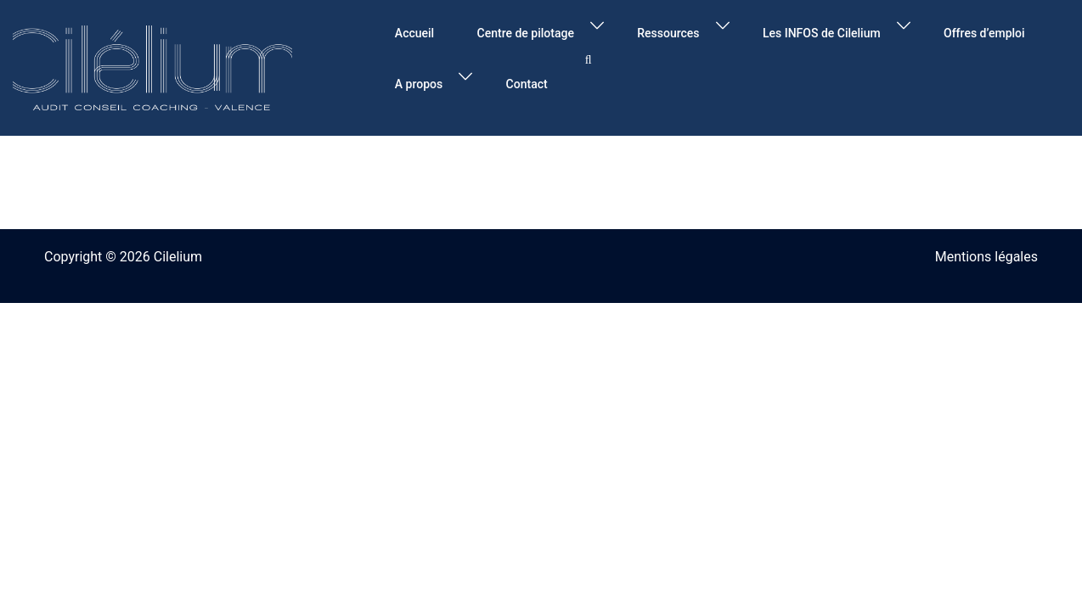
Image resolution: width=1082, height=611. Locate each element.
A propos (418, 84)
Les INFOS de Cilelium (822, 33)
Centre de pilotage (525, 33)
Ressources (668, 33)
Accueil (414, 33)
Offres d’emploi (984, 33)
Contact (527, 84)
